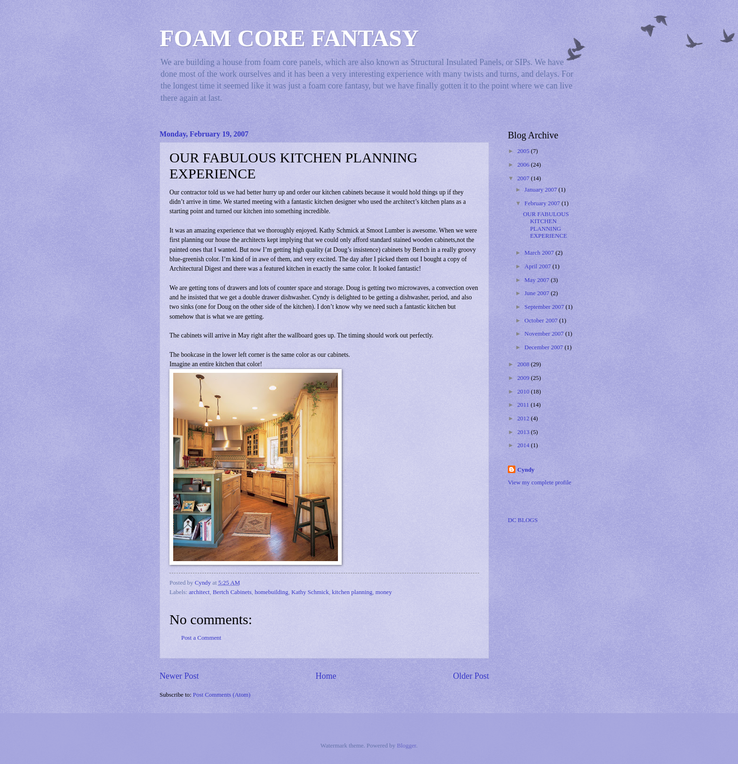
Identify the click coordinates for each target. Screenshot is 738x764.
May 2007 (537, 280)
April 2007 (538, 266)
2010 (524, 391)
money (384, 592)
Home (325, 676)
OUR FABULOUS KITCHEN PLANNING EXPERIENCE (546, 225)
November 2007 (544, 333)
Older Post (471, 676)
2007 (524, 178)
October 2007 (541, 320)
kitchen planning (352, 592)
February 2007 (543, 203)
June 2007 (537, 293)
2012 (524, 418)
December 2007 (544, 347)
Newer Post (179, 676)
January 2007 (541, 189)
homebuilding (272, 592)
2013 (524, 432)
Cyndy (526, 469)
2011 (524, 405)
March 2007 (539, 252)
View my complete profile (539, 482)
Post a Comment (201, 638)
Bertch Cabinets (232, 592)
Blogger (406, 745)
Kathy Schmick (310, 592)
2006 (524, 164)
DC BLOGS (522, 520)
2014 (524, 445)
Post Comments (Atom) (221, 695)
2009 (524, 378)
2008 (524, 364)
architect (199, 592)
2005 (524, 151)
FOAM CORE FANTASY (289, 38)
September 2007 (544, 307)
